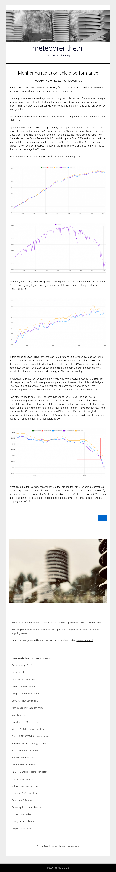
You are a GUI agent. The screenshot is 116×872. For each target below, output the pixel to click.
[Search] (102, 518)
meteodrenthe (74, 80)
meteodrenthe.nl (58, 48)
